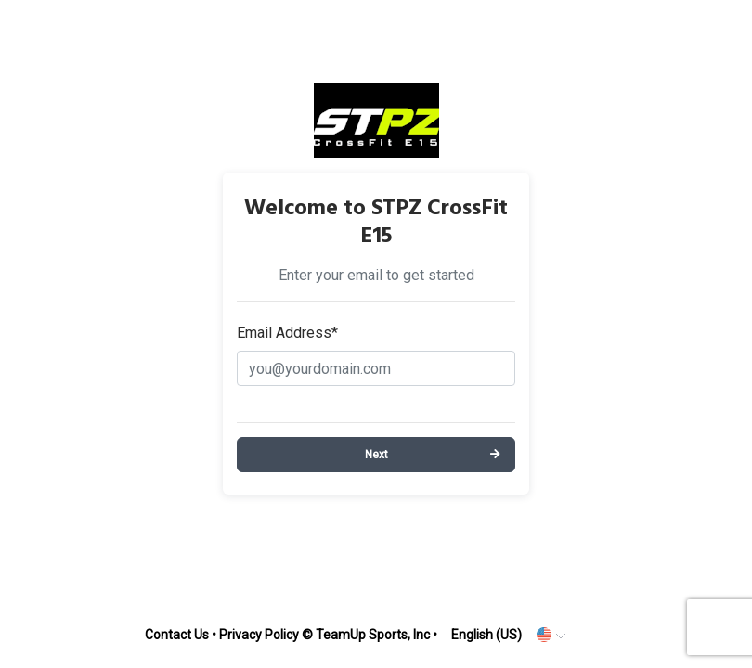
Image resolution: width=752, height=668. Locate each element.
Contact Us (177, 634)
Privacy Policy (259, 634)
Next (376, 454)
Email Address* (287, 332)
